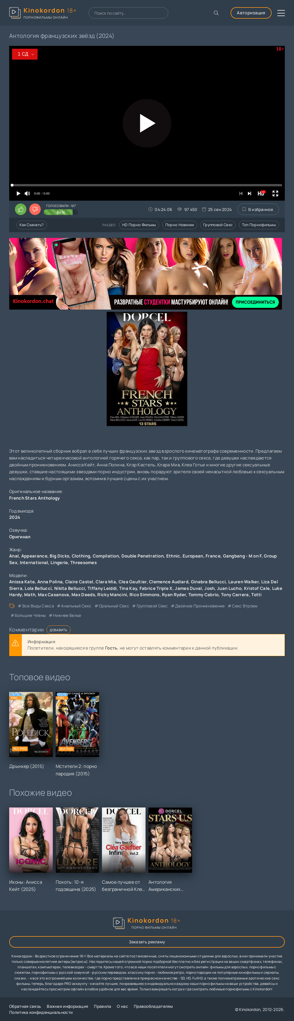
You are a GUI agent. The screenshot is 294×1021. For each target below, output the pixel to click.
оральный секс (114, 606)
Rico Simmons (144, 595)
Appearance (34, 556)
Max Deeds (83, 595)
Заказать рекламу (147, 941)
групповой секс (152, 606)
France (213, 556)
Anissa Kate (22, 582)
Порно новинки (179, 224)
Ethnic (173, 556)
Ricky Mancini (112, 595)
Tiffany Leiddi (102, 588)
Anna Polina (50, 582)
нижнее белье (67, 615)
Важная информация (67, 1006)
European (193, 556)
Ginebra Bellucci (208, 582)
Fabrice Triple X (156, 588)
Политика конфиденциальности (41, 1012)
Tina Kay (128, 588)
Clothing (81, 556)
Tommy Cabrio (203, 595)
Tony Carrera (235, 595)
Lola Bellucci (38, 588)
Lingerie (59, 563)
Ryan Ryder (174, 595)
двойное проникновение (200, 606)
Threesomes (83, 563)
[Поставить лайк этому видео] (20, 209)
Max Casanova (53, 595)
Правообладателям (153, 1006)
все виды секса (38, 606)
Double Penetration (142, 556)
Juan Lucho (229, 588)
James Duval (188, 588)
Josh (209, 588)
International (34, 563)
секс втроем (245, 606)
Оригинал (19, 537)
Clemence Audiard (168, 582)
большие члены (30, 615)
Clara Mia (106, 582)
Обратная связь (25, 1006)
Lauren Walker (243, 582)
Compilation (106, 556)
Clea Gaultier (133, 582)
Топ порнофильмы (259, 224)
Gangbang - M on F (242, 556)
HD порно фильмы (139, 224)
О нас (122, 1006)
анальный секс (76, 606)
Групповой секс (218, 224)
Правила (102, 1006)
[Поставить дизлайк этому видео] (35, 209)
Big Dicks (59, 556)
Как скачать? (32, 224)
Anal (14, 556)
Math (29, 595)
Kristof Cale (257, 588)
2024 (14, 517)
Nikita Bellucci (69, 588)
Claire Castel (79, 582)
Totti (256, 595)
